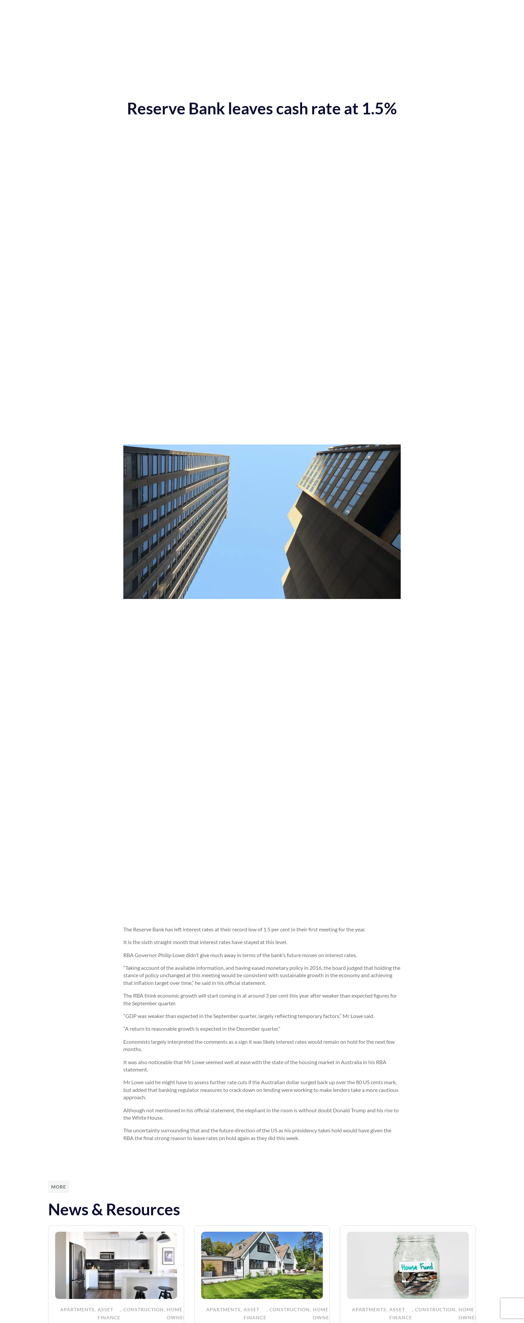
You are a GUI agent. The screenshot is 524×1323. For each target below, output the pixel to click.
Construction (143, 1309)
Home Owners (178, 1313)
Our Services (178, 10)
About (277, 10)
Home (143, 10)
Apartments (77, 1309)
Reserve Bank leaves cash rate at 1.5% (262, 108)
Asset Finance (109, 1313)
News (213, 10)
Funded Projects (317, 10)
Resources (245, 10)
